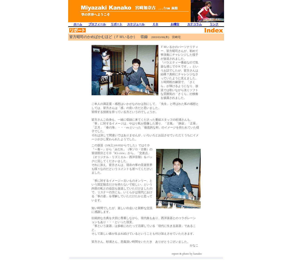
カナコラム (194, 24)
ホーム (78, 24)
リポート (116, 24)
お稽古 (175, 24)
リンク (214, 24)
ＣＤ (155, 24)
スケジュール (136, 24)
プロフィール (97, 24)
